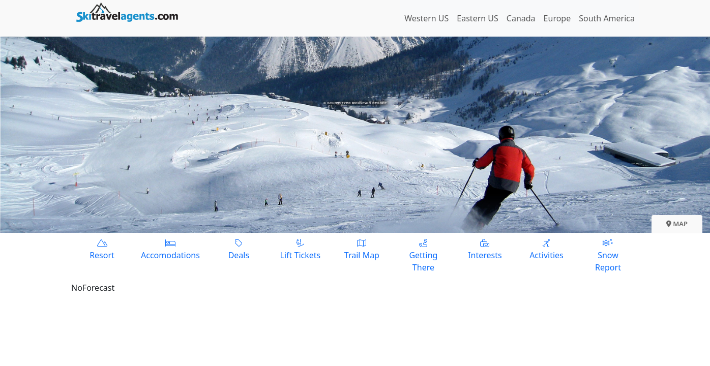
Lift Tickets (300, 249)
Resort (102, 249)
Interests (485, 249)
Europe (557, 18)
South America (607, 18)
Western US (426, 18)
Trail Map (361, 249)
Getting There (423, 255)
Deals (238, 249)
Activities (546, 249)
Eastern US (477, 18)
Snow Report (608, 255)
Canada (521, 18)
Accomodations (170, 249)
